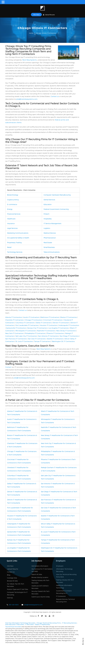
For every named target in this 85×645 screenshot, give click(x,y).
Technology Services (14, 252)
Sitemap (10, 598)
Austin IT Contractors (31, 317)
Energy (9, 209)
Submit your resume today (41, 597)
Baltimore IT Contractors (50, 317)
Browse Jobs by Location (40, 577)
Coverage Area (12, 578)
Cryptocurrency (13, 200)
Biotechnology (12, 195)
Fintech (46, 214)
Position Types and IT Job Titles (17, 589)
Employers (59, 566)
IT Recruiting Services (69, 623)
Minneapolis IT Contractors (26, 331)
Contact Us (10, 572)
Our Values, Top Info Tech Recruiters (15, 585)
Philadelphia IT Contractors (35, 333)
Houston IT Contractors (49, 325)
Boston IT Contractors (69, 317)
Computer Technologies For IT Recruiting (17, 593)
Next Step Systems (29, 60)
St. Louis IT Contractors (24, 341)
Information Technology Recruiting (64, 570)
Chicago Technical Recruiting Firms (49, 623)
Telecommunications (52, 252)
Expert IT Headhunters (42, 624)
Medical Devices (50, 233)
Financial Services (13, 214)
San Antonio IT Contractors (48, 336)
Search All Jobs (37, 574)
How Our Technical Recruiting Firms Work (66, 576)
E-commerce (12, 204)
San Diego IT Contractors (69, 336)
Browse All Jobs (12, 581)
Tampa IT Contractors (42, 341)
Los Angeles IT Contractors (59, 328)
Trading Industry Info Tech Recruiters (40, 582)
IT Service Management (52, 223)
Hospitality (48, 219)
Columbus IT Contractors (25, 322)
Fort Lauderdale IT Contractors (27, 325)
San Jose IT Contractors (37, 339)
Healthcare (11, 219)
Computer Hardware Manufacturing (57, 195)
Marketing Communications (17, 233)
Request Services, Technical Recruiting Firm (65, 600)
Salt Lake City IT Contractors (26, 336)
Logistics (47, 228)
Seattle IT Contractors (55, 339)
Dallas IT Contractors (43, 322)
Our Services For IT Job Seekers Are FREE (42, 570)
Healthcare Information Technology (64, 586)
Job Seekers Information (40, 566)
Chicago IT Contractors (33, 320)
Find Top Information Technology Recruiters (20, 623)
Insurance (11, 223)
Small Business (49, 247)
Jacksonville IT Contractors (16, 328)
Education (47, 204)
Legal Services (12, 228)
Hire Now (36, 14)
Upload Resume (49, 14)
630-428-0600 (14, 605)
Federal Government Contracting (56, 209)
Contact (8, 367)
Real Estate (48, 242)
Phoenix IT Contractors (55, 333)
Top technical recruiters (13, 626)
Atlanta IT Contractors (13, 317)
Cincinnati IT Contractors (52, 320)
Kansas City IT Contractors (37, 328)
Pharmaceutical (50, 238)
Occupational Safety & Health (18, 238)
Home (31, 33)
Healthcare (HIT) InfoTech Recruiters (40, 587)
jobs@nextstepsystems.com (26, 99)
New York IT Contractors (14, 333)
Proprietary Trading (14, 242)
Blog (8, 575)
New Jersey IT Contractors (66, 331)
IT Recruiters (29, 624)
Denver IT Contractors (61, 322)
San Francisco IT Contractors (16, 339)
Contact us (55, 96)
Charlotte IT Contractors (14, 320)
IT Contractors (61, 596)
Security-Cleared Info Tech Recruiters (40, 592)
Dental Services (49, 200)
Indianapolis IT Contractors (69, 325)
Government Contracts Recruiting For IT (64, 592)
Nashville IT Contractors (46, 331)
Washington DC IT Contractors (63, 341)
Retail (9, 247)
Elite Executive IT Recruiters (14, 624)
